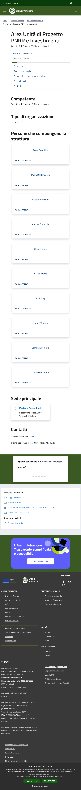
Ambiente (9, 636)
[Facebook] (63, 581)
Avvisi (47, 640)
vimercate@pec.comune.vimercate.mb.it (21, 727)
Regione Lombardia (10, 3)
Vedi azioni (28, 53)
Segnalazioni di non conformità (57, 683)
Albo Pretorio (10, 748)
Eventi (47, 655)
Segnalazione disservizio (54, 670)
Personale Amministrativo (15, 616)
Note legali (9, 757)
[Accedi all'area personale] (71, 3)
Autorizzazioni (10, 640)
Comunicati (49, 636)
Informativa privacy (12, 752)
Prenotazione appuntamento (56, 666)
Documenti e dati (11, 620)
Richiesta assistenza (53, 679)
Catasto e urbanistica (53, 604)
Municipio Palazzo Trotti (30, 408)
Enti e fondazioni (11, 608)
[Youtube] (69, 581)
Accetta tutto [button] (31, 781)
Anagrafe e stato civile (53, 596)
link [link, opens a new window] (62, 776)
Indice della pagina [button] (21, 58)
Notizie (47, 632)
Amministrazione (17, 20)
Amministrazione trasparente (16, 744)
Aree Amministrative (13, 600)
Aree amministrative (35, 20)
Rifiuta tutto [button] (49, 781)
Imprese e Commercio (53, 600)
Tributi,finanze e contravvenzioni (18, 632)
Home (5, 20)
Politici (7, 612)
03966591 (33, 436)
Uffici (7, 604)
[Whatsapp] (63, 584)
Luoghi (47, 651)
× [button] (78, 765)
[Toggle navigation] (4, 10)
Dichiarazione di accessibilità (16, 761)
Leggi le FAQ (49, 674)
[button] (40, 786)
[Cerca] (76, 11)
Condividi (16, 53)
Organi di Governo (12, 596)
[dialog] (40, 776)
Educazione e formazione (15, 628)
